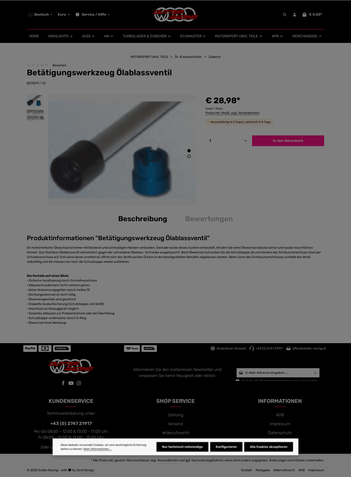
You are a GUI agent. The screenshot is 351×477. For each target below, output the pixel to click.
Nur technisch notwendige (182, 455)
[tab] (142, 219)
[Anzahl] (227, 140)
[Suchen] (284, 14)
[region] (111, 150)
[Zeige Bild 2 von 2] (189, 156)
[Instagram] (78, 384)
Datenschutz (280, 432)
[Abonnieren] (315, 373)
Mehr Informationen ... (97, 457)
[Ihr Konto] (294, 14)
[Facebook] (64, 384)
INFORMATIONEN (280, 401)
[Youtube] (71, 384)
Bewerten (59, 65)
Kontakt (246, 470)
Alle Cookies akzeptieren (268, 455)
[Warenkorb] (312, 14)
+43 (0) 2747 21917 (71, 423)
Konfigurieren (226, 455)
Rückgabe (175, 441)
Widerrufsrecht (175, 432)
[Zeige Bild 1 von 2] (189, 150)
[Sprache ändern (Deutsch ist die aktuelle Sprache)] (40, 14)
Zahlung (175, 414)
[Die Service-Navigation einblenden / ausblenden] (91, 14)
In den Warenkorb (288, 141)
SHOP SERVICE (175, 401)
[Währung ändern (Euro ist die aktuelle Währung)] (63, 14)
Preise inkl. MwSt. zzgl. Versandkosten (232, 113)
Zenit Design (85, 470)
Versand (175, 423)
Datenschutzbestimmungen (279, 381)
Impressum (280, 423)
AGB (280, 414)
